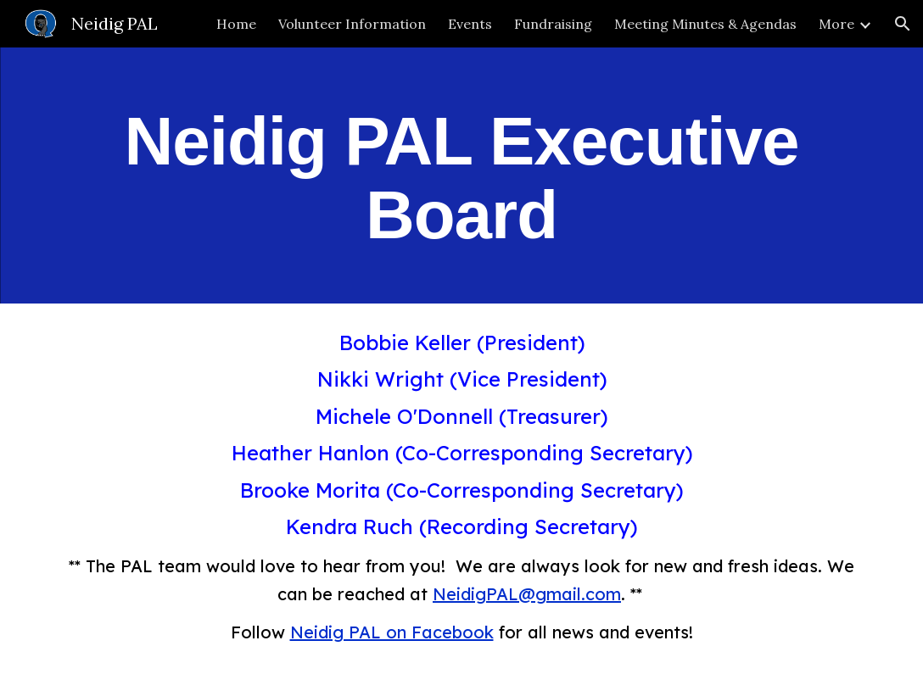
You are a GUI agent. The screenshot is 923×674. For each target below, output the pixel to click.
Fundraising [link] (553, 23)
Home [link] (236, 23)
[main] (461, 175)
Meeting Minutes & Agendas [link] (705, 23)
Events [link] (470, 23)
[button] (902, 23)
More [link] (836, 23)
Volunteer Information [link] (352, 23)
